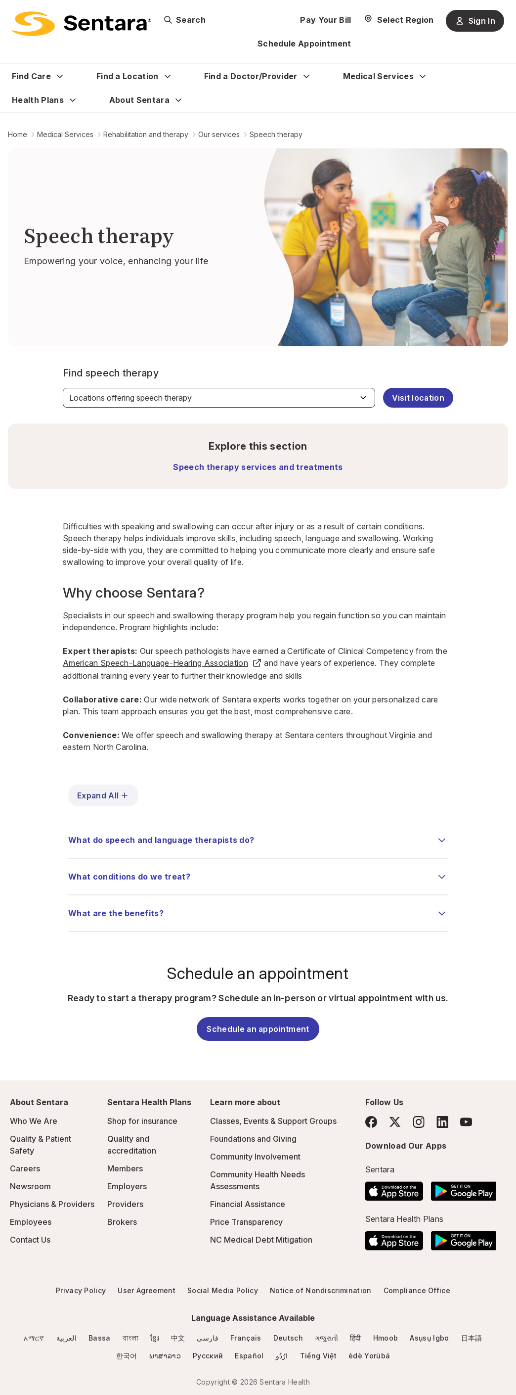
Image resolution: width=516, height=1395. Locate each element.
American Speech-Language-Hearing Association (162, 663)
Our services (219, 134)
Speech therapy (276, 134)
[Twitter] (395, 1122)
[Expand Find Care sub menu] (60, 76)
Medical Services (378, 76)
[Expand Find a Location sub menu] (167, 76)
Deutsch (288, 1338)
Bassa (99, 1338)
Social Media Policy (222, 1290)
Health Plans (38, 100)
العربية (66, 1338)
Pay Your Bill (325, 20)
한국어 (126, 1355)
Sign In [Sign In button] (475, 21)
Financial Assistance (247, 1204)
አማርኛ (34, 1338)
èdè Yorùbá (369, 1355)
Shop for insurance (142, 1121)
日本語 (471, 1338)
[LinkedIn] (442, 1121)
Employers (127, 1186)
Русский (208, 1355)
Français (245, 1338)
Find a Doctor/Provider (251, 76)
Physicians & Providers (52, 1204)
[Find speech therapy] (219, 398)
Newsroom (30, 1186)
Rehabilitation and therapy (145, 134)
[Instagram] (419, 1121)
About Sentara (139, 100)
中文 (178, 1338)
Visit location (418, 398)
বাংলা (131, 1338)
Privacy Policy (81, 1290)
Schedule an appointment (258, 1029)
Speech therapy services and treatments (258, 467)
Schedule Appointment (304, 43)
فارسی (207, 1338)
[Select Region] (398, 20)
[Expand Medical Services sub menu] (423, 76)
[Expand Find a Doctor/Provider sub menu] (306, 76)
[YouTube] (466, 1121)
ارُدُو (282, 1355)
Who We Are (33, 1121)
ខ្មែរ (154, 1338)
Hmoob (385, 1338)
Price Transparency (246, 1222)
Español (249, 1355)
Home (17, 134)
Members (125, 1168)
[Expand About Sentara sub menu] (178, 100)
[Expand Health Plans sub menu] (73, 100)
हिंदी (355, 1338)
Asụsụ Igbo (429, 1338)
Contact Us (30, 1240)
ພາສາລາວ (165, 1355)
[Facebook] (371, 1122)
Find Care (31, 76)
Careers (25, 1168)
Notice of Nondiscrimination (321, 1290)
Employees (30, 1222)
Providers (125, 1204)
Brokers (122, 1222)
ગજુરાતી (326, 1338)
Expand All (103, 795)
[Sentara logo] (81, 24)
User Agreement (146, 1290)
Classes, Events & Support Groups (273, 1121)
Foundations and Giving (253, 1139)
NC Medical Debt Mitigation (261, 1240)
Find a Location (127, 76)
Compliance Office (417, 1290)
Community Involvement (255, 1157)
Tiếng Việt (318, 1355)
